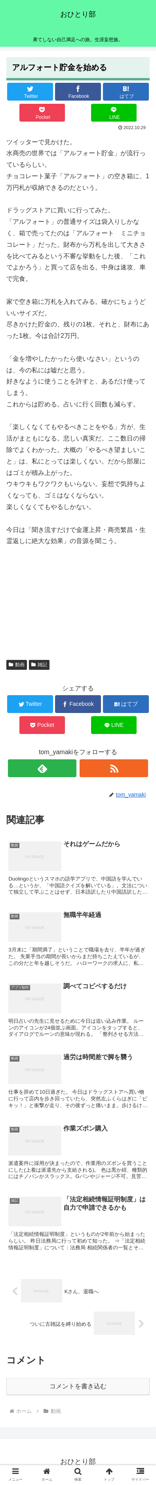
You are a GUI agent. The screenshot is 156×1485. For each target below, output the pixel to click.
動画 (17, 664)
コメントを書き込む (78, 1386)
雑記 (39, 664)
